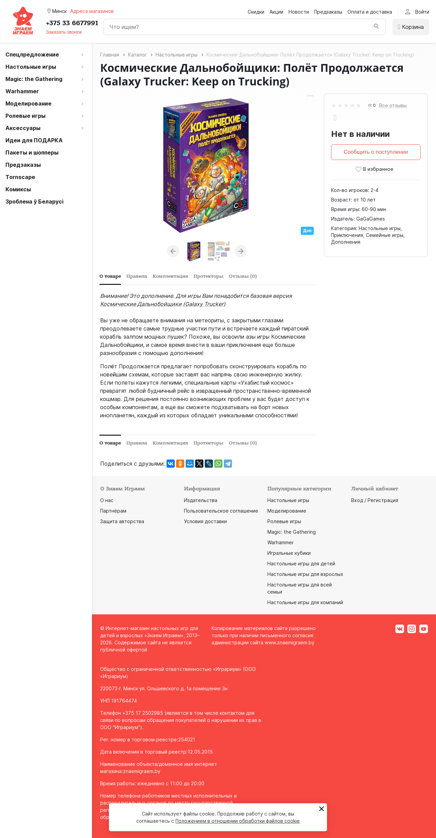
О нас (106, 500)
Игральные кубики (289, 553)
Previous (173, 251)
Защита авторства (122, 521)
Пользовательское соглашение (221, 511)
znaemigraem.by (141, 771)
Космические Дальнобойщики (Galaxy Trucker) (162, 304)
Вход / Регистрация (374, 500)
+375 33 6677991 (72, 23)
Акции (276, 12)
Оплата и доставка (369, 12)
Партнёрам (113, 511)
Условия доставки (205, 521)
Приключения (347, 235)
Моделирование (286, 511)
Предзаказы (328, 12)
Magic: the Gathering (291, 532)
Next (241, 251)
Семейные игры (384, 235)
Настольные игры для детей (301, 563)
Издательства (200, 500)
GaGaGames (370, 219)
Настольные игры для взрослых (305, 574)
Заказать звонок (64, 32)
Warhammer (280, 542)
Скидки (256, 12)
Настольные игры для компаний (305, 602)
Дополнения (345, 242)
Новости (299, 12)
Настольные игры (380, 228)
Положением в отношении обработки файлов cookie (237, 821)
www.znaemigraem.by (289, 642)
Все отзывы (393, 105)
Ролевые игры (284, 521)
